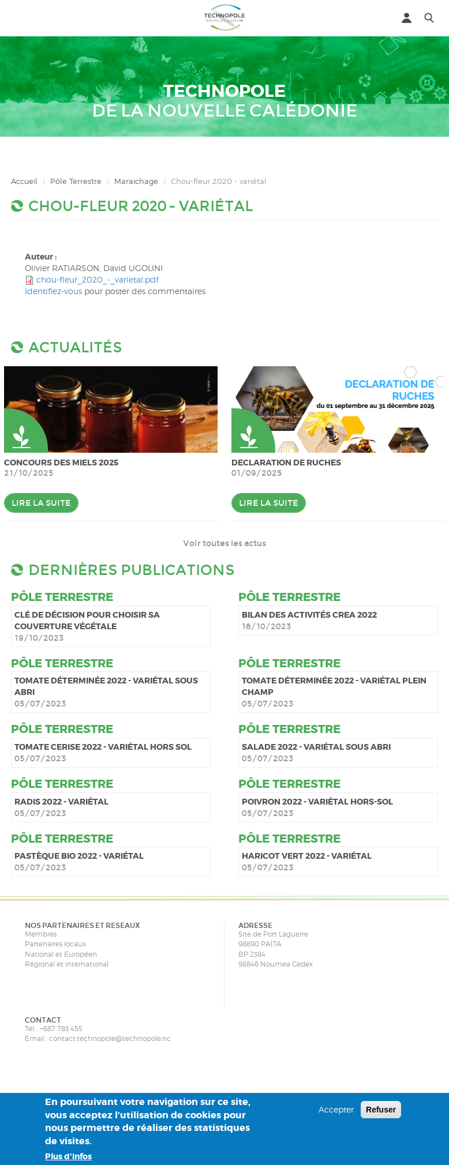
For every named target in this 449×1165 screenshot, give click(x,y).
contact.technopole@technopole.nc (110, 1038)
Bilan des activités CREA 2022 (309, 615)
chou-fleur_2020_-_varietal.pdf (97, 279)
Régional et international (66, 964)
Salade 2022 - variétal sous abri (316, 747)
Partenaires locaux (55, 943)
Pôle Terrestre (76, 181)
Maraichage (136, 181)
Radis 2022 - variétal (61, 801)
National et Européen (61, 954)
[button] (20, 17)
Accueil (24, 181)
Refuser (381, 1109)
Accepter (336, 1109)
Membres (41, 934)
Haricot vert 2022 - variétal (307, 856)
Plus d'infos (68, 1156)
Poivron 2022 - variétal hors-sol (317, 801)
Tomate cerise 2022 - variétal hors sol (103, 747)
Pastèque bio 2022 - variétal (79, 856)
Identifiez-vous (53, 291)
